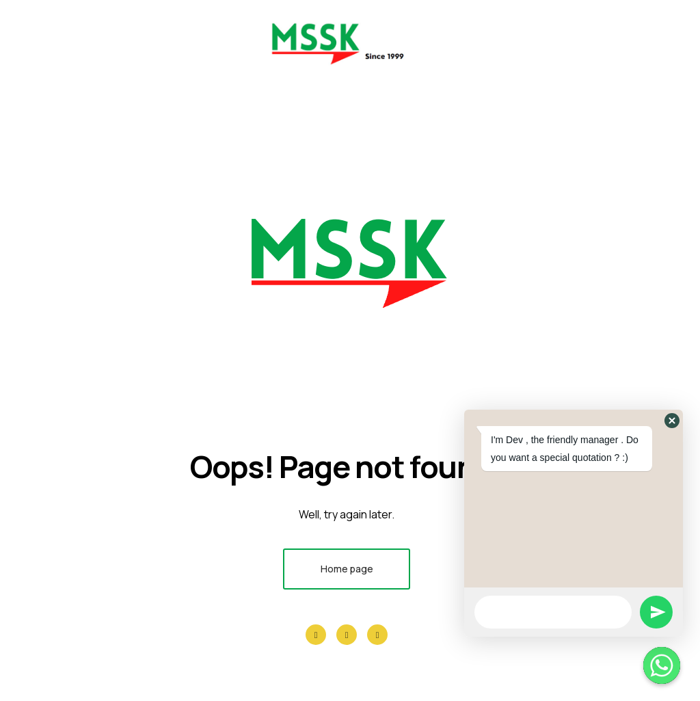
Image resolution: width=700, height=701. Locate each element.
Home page (347, 568)
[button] (671, 420)
